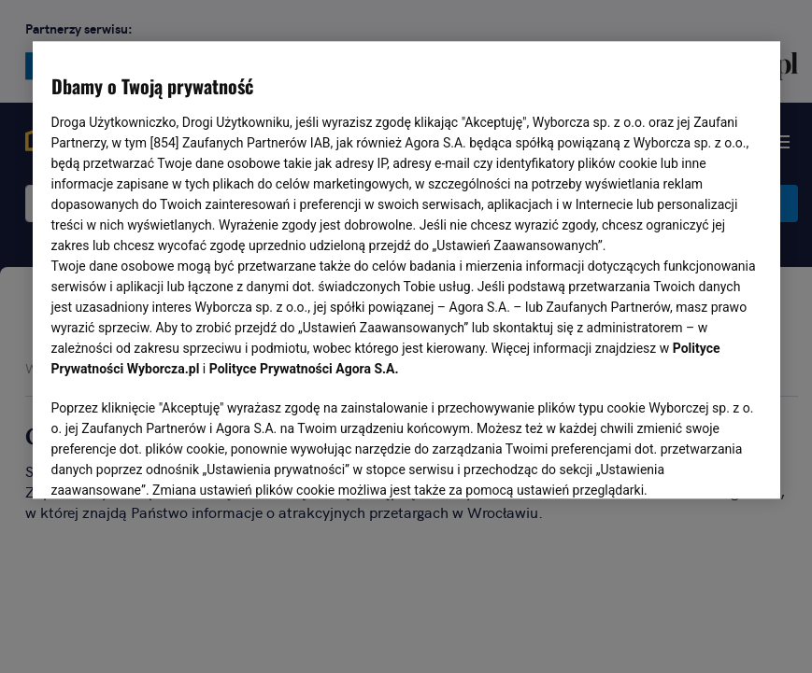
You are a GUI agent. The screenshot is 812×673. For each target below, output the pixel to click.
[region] (406, 269)
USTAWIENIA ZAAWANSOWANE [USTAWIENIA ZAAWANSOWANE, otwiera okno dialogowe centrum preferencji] (173, 462)
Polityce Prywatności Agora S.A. (304, 369)
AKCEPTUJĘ (697, 463)
